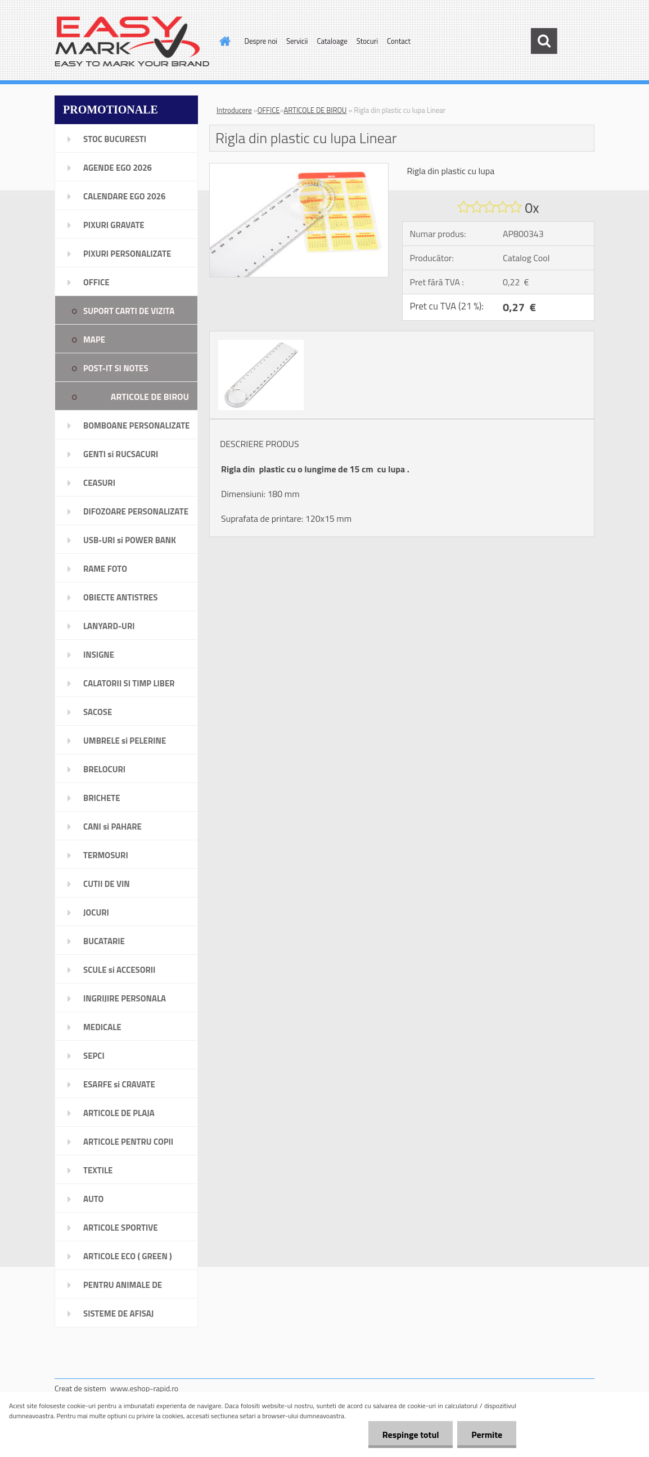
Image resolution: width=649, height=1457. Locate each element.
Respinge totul (410, 1434)
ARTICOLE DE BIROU (314, 110)
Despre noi (261, 41)
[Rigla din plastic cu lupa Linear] (299, 168)
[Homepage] (223, 41)
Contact (399, 41)
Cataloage (332, 41)
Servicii (297, 41)
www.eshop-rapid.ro (144, 1388)
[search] (544, 41)
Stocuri (367, 41)
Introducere (234, 110)
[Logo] (132, 41)
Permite (486, 1434)
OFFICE (269, 110)
